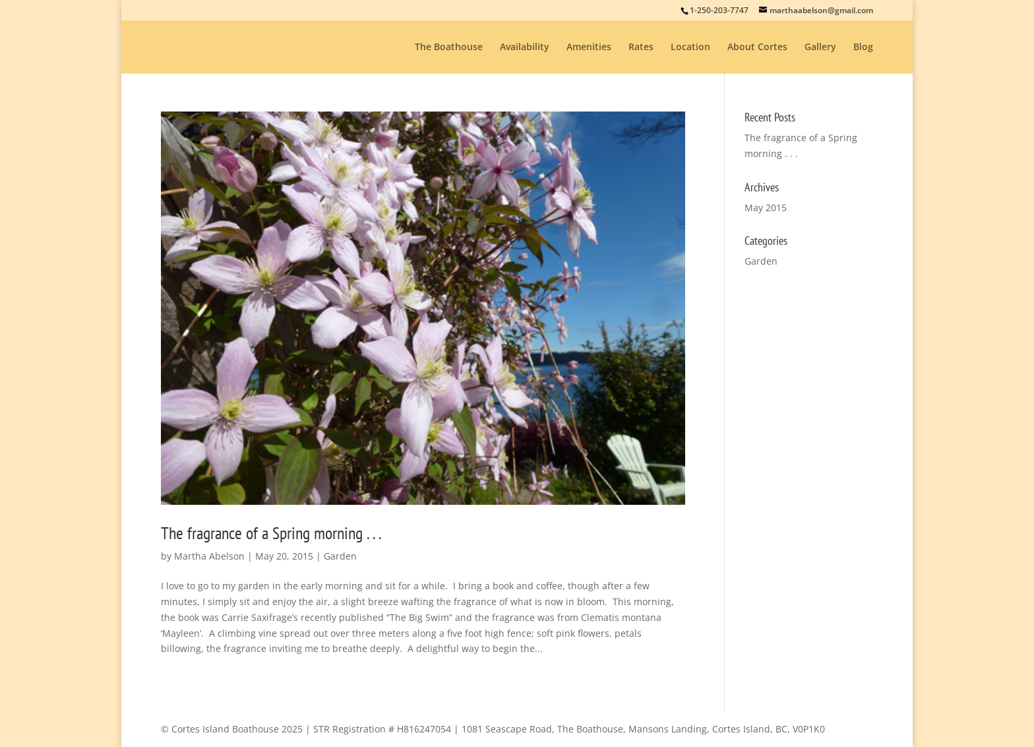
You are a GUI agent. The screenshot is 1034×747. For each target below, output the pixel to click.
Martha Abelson (209, 556)
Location (690, 47)
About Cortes (757, 47)
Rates (641, 47)
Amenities (588, 47)
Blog (863, 47)
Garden (340, 556)
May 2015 (766, 207)
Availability (524, 47)
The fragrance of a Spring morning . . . (271, 533)
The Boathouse (449, 47)
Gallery (820, 47)
